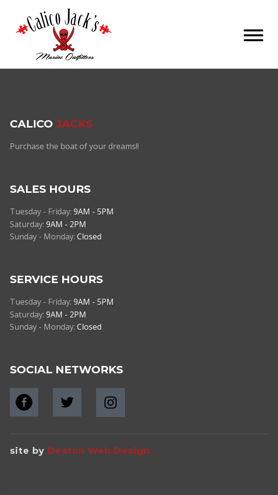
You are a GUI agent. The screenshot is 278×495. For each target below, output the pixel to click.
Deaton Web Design (99, 450)
